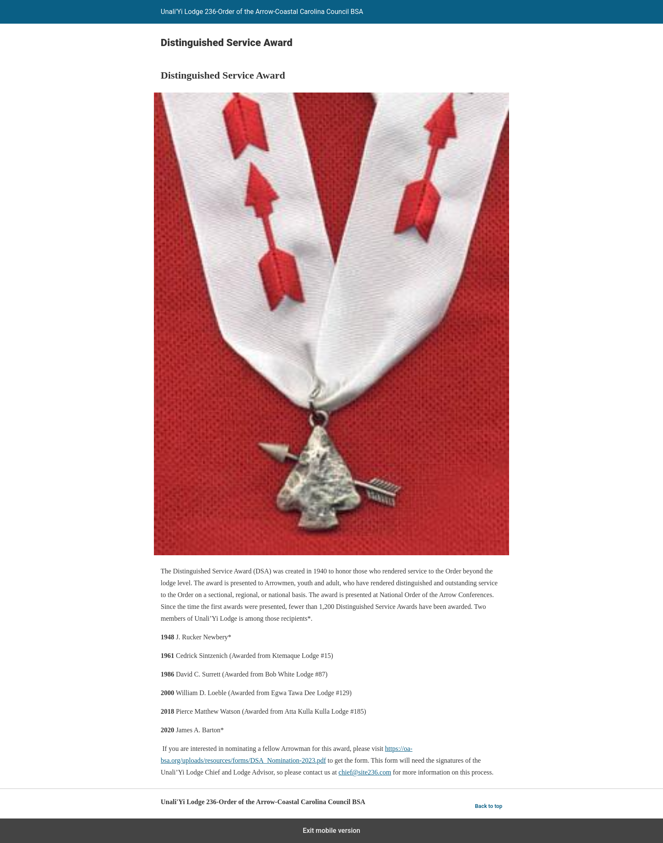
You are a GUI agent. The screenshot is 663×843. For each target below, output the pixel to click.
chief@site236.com (365, 772)
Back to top (488, 806)
